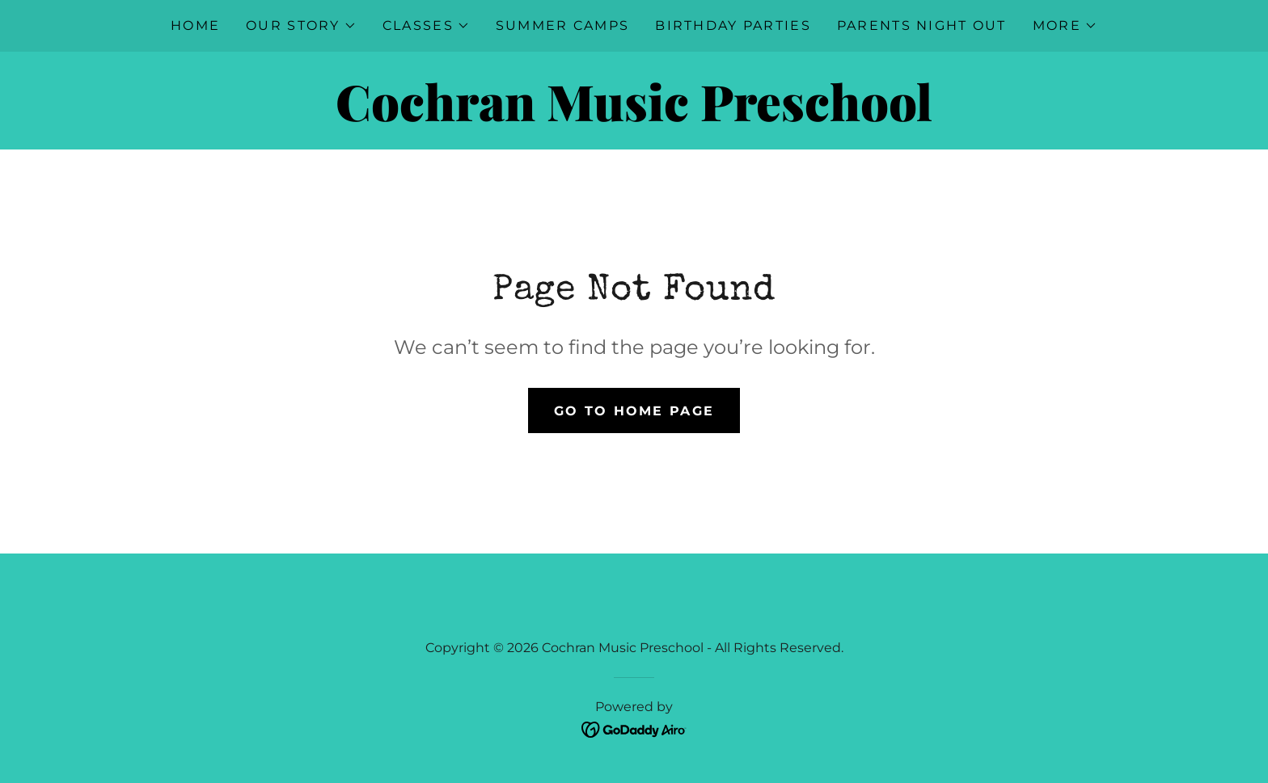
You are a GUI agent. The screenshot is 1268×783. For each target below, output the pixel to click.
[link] (633, 116)
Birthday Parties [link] (733, 25)
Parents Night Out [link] (922, 25)
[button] (301, 26)
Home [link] (195, 25)
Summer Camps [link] (562, 25)
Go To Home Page (634, 411)
